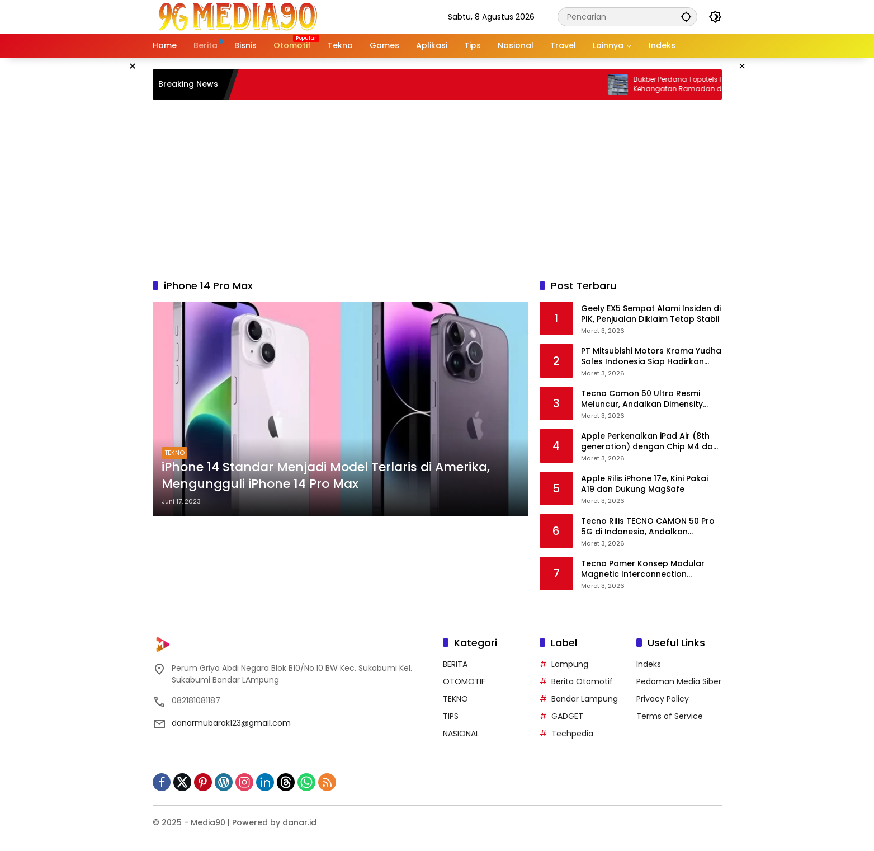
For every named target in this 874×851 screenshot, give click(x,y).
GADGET (567, 716)
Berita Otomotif (582, 681)
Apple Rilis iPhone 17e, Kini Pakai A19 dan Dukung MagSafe (644, 484)
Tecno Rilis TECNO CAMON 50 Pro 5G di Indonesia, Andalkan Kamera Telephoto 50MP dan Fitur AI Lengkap (650, 527)
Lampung (569, 664)
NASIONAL (461, 733)
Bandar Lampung (584, 698)
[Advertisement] (437, 189)
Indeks (648, 664)
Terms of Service (669, 716)
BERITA (455, 664)
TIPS (451, 716)
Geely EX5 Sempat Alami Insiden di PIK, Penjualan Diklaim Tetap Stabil (651, 314)
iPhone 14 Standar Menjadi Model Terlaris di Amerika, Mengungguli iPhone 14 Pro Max (326, 476)
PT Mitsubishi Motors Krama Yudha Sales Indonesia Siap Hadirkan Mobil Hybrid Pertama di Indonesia (651, 357)
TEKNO (174, 452)
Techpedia (572, 733)
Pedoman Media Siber (678, 681)
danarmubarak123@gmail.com (231, 722)
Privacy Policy (662, 698)
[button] (686, 16)
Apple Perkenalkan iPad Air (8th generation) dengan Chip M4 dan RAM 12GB (649, 442)
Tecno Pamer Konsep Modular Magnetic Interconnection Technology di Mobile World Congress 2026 (643, 569)
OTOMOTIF (464, 681)
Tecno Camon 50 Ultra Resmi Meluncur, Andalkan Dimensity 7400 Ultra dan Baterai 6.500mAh (649, 399)
